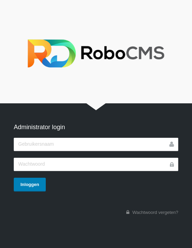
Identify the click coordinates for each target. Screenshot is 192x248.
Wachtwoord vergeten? (155, 212)
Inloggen (30, 184)
